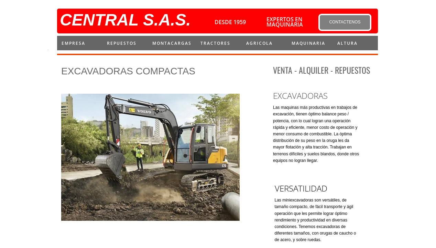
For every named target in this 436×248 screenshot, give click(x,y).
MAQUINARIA (308, 43)
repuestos (122, 43)
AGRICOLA (259, 43)
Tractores (215, 43)
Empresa (73, 43)
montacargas (172, 43)
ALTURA (347, 43)
